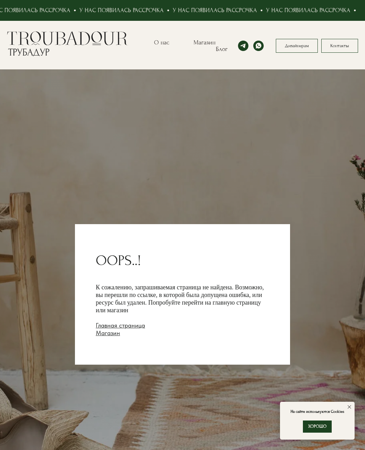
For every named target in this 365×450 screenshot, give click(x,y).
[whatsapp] (258, 46)
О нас (161, 42)
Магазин (204, 42)
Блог (222, 49)
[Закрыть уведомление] (349, 407)
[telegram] (243, 46)
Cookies (337, 411)
